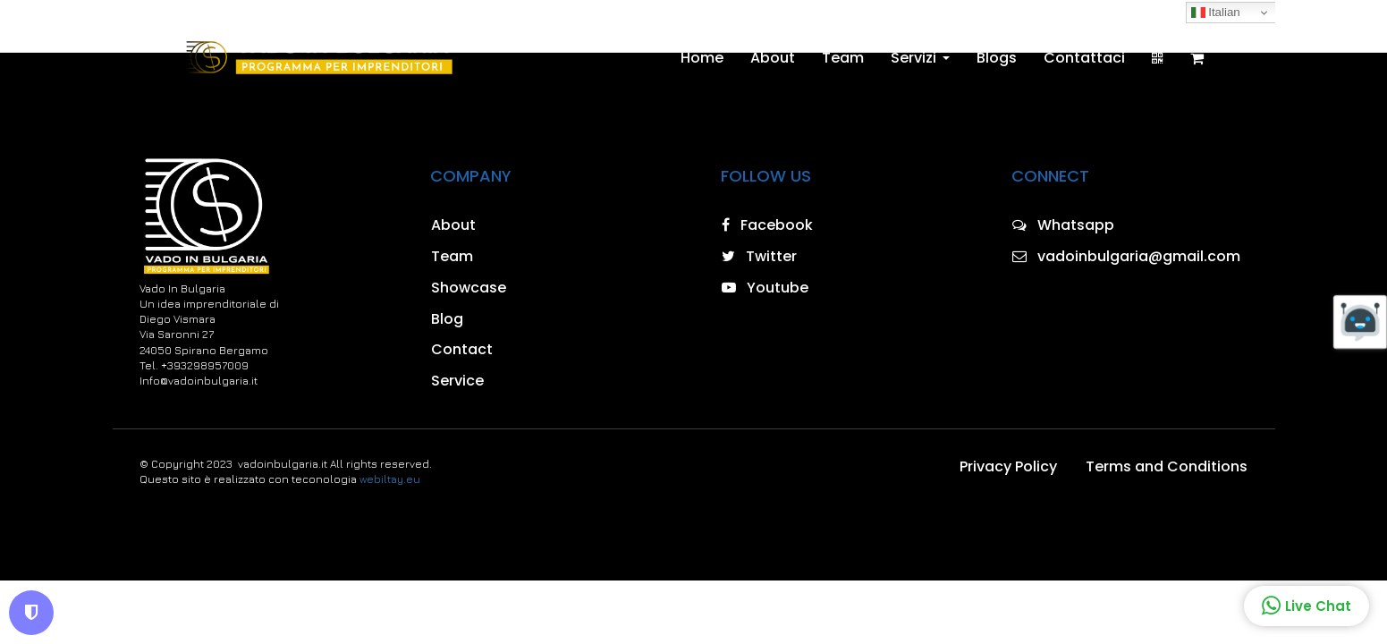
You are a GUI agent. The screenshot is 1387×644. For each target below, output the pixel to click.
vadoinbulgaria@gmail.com (1126, 256)
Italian (1215, 12)
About (772, 58)
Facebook (767, 225)
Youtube (765, 287)
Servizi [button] (920, 58)
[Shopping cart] (1197, 58)
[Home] (317, 58)
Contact (462, 349)
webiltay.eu (389, 479)
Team (843, 58)
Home (702, 58)
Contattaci (1084, 58)
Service (457, 380)
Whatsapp (1063, 225)
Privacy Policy (1008, 466)
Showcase (468, 287)
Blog (447, 319)
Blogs (997, 58)
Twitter (759, 256)
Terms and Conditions (1166, 466)
